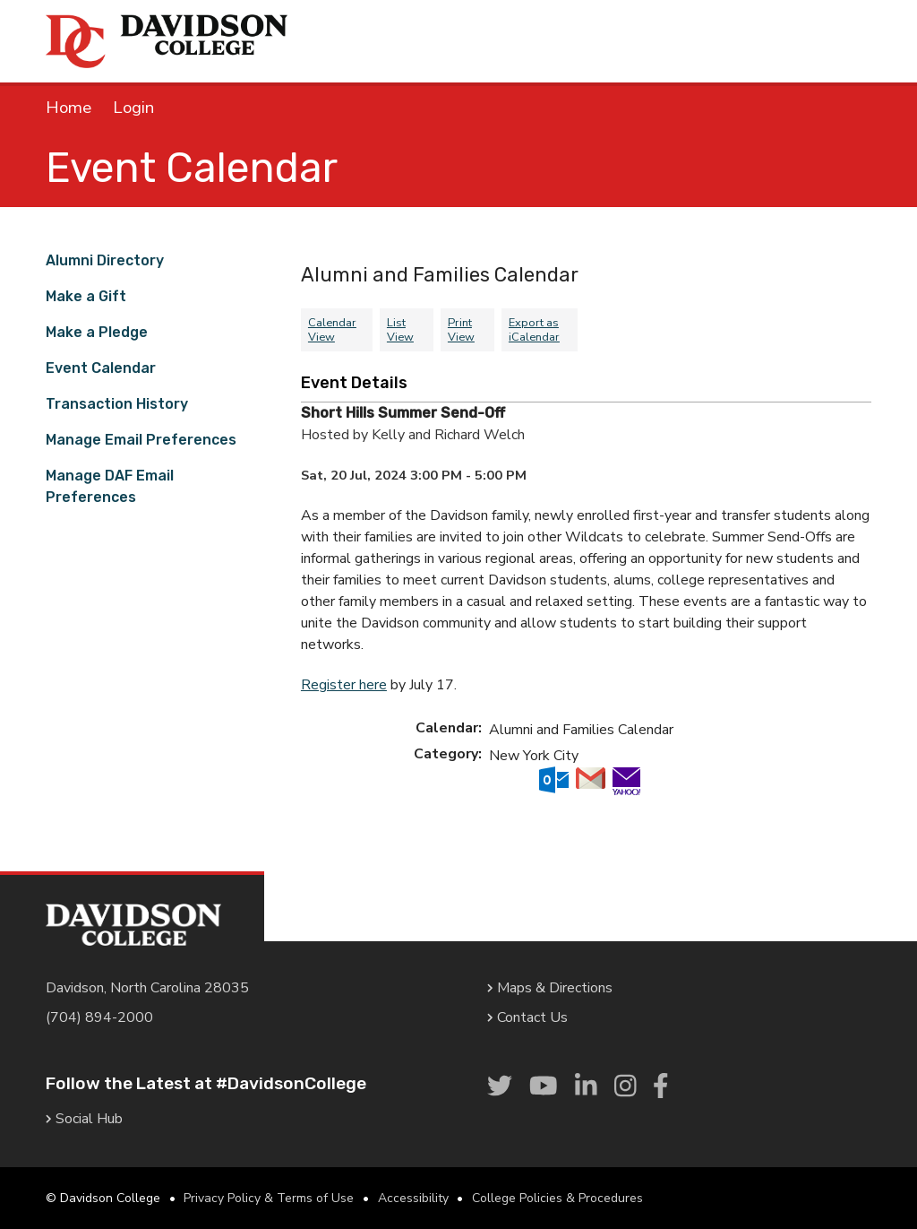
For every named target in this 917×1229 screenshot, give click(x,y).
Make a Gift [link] (86, 296)
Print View (461, 330)
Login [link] (133, 107)
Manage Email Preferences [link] (141, 439)
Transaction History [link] (117, 403)
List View (400, 330)
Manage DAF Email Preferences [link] (110, 486)
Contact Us (527, 1017)
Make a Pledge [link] (97, 332)
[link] (499, 1086)
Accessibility (413, 1198)
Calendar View (332, 330)
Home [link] (68, 107)
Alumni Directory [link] (105, 260)
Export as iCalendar (534, 330)
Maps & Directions (550, 988)
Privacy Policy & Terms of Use (269, 1198)
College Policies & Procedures (557, 1198)
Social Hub (84, 1119)
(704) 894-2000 (99, 1017)
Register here (344, 685)
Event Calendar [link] (101, 367)
